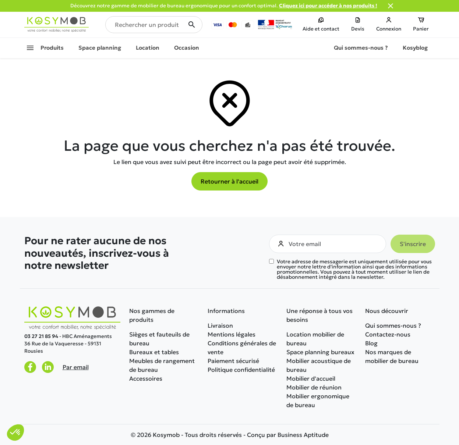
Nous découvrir (386, 310)
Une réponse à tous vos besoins (319, 315)
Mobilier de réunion (314, 387)
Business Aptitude (303, 434)
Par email (76, 367)
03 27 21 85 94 (41, 336)
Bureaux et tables (154, 352)
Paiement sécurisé (233, 360)
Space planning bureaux (320, 352)
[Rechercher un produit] (153, 24)
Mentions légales (231, 334)
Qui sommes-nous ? (393, 325)
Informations (226, 310)
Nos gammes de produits (151, 315)
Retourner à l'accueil (229, 181)
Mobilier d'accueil (310, 378)
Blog (371, 343)
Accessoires (145, 378)
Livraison (220, 325)
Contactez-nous (387, 334)
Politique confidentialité (241, 369)
